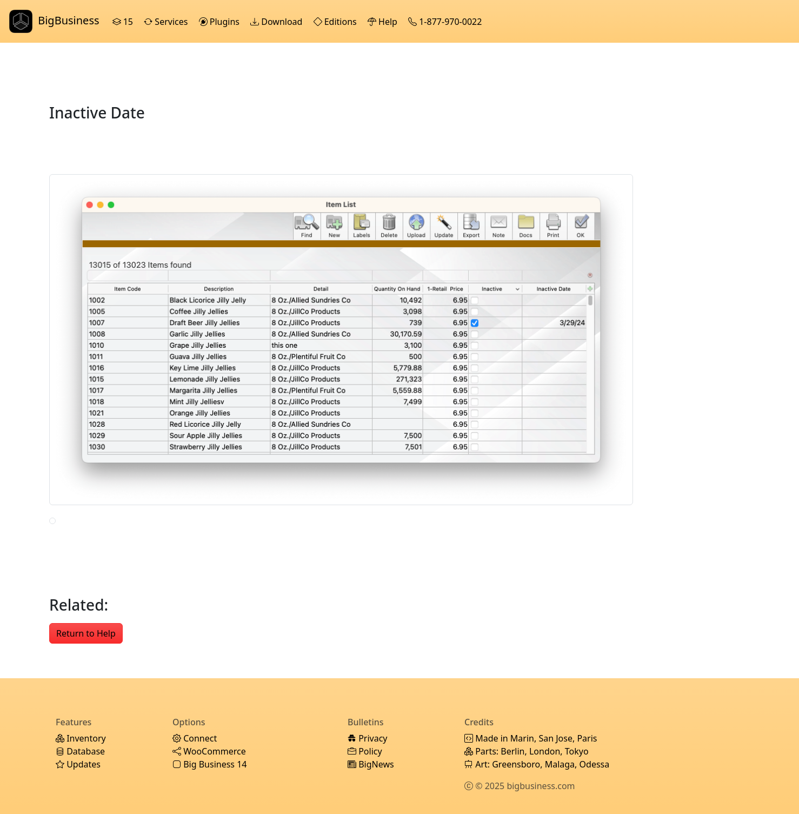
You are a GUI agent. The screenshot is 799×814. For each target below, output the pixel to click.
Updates (78, 764)
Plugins (220, 22)
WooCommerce (209, 751)
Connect (194, 738)
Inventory (81, 738)
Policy (365, 751)
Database (80, 751)
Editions (336, 22)
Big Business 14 (209, 764)
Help (383, 22)
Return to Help (86, 633)
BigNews (371, 764)
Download (277, 22)
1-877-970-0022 (446, 22)
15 (124, 22)
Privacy (368, 738)
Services (167, 22)
